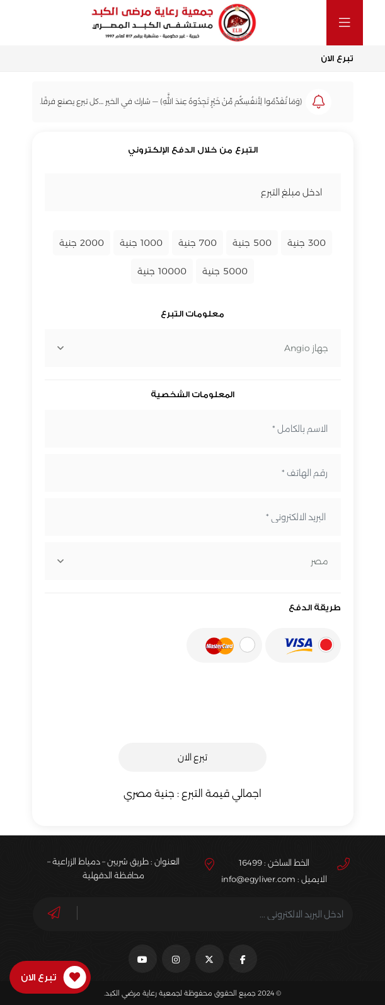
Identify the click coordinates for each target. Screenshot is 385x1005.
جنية (306, 243)
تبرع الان (192, 757)
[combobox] (193, 348)
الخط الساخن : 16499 (274, 862)
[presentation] (245, 708)
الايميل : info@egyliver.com (274, 879)
